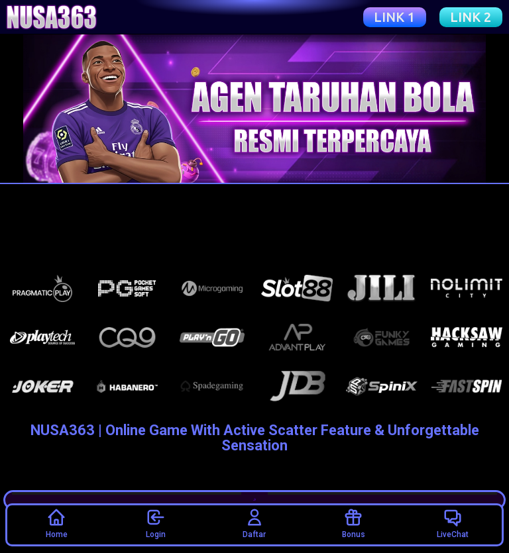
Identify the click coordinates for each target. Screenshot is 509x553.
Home (57, 523)
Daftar (254, 523)
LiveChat (453, 523)
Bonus (353, 523)
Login (156, 523)
